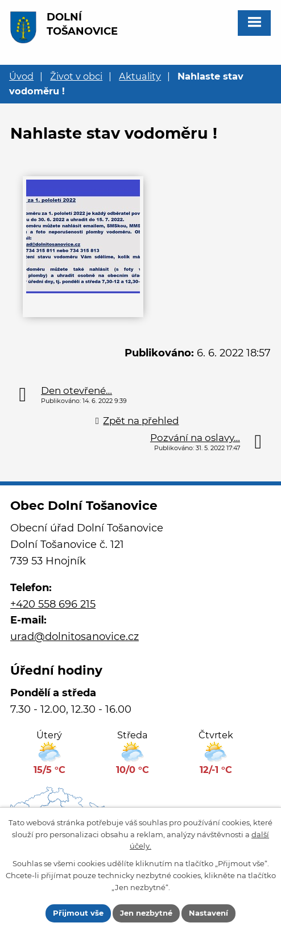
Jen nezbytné (146, 912)
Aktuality (140, 76)
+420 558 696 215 (53, 604)
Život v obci (76, 76)
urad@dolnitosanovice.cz (74, 636)
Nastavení (208, 912)
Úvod (21, 76)
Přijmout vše (78, 912)
